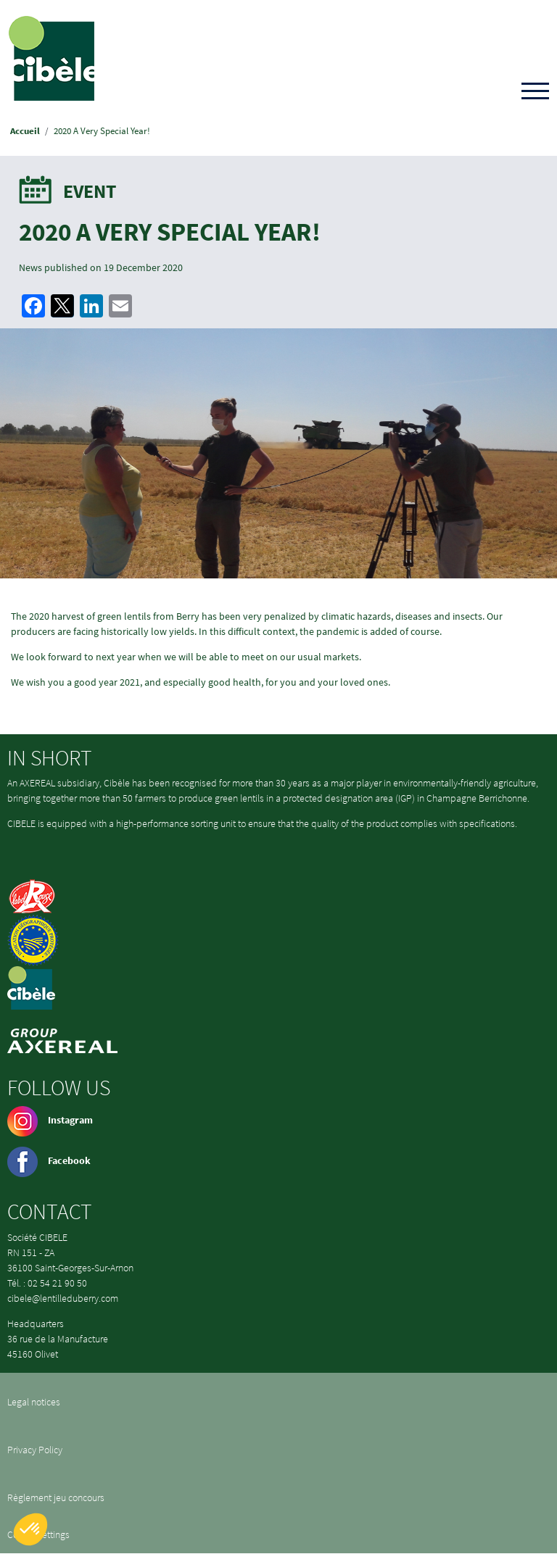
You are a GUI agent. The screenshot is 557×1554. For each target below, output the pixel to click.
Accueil (25, 131)
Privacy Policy (34, 1449)
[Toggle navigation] (535, 91)
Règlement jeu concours (55, 1497)
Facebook (49, 1160)
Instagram (50, 1119)
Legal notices (33, 1401)
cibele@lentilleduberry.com (62, 1298)
